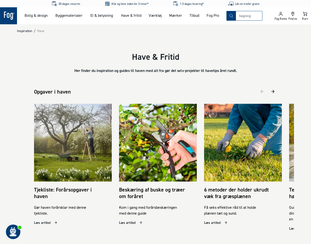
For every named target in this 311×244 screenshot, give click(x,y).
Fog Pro (213, 15)
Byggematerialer (68, 15)
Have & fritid (131, 15)
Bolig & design (36, 15)
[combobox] (249, 15)
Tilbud (194, 15)
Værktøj (155, 15)
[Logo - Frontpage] (8, 15)
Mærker (175, 15)
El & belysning (101, 15)
